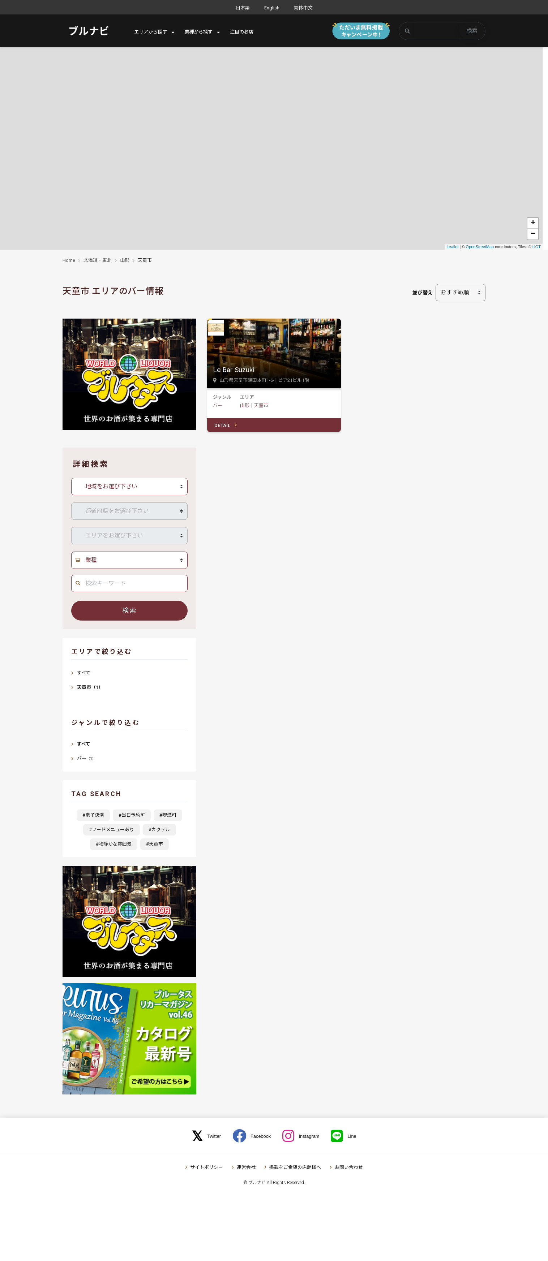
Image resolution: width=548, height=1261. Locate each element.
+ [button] (533, 223)
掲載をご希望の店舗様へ (295, 1167)
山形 (124, 260)
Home (69, 260)
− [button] (533, 234)
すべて (83, 672)
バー (217, 405)
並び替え (422, 292)
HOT (536, 247)
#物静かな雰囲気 (114, 844)
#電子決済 (93, 815)
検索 (472, 30)
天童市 (261, 405)
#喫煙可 (167, 815)
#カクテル (159, 829)
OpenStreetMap (480, 247)
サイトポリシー (206, 1167)
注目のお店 (247, 32)
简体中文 (303, 7)
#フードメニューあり (111, 829)
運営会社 (246, 1167)
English (271, 7)
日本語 (243, 7)
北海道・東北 (98, 260)
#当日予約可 (132, 815)
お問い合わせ (349, 1167)
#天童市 (154, 844)
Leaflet (452, 247)
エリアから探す (152, 32)
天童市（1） (90, 687)
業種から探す (202, 32)
